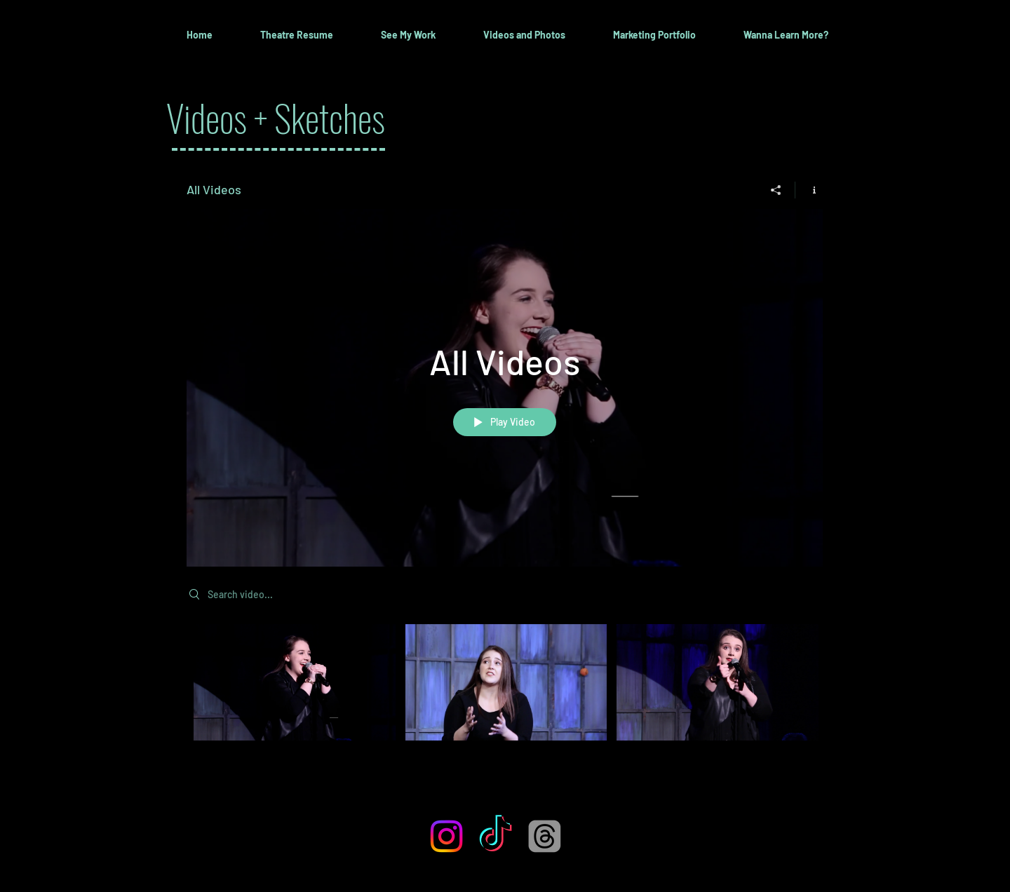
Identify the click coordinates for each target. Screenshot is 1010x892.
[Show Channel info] (809, 190)
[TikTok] (495, 836)
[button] (408, 34)
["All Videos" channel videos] (504, 692)
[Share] (776, 190)
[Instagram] (446, 836)
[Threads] (544, 836)
